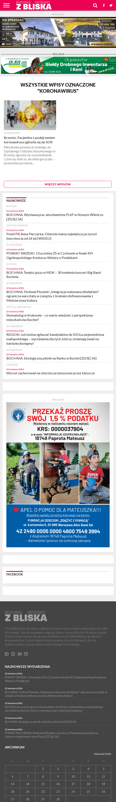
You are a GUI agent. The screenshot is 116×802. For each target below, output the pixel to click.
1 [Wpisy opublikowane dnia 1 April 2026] (43, 769)
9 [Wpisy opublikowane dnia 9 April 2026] (58, 776)
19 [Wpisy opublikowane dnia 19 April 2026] (103, 784)
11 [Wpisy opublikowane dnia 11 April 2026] (88, 776)
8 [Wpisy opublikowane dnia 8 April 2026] (43, 776)
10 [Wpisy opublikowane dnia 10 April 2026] (73, 776)
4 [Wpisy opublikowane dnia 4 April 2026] (88, 769)
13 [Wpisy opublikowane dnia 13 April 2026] (12, 784)
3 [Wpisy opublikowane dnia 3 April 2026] (73, 769)
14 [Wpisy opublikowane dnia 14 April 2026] (27, 784)
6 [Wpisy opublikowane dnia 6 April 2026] (12, 776)
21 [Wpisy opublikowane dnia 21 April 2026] (27, 791)
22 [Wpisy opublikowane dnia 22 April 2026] (43, 791)
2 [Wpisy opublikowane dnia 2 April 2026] (58, 769)
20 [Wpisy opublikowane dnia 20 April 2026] (12, 791)
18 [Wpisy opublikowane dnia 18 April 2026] (88, 784)
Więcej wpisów (58, 184)
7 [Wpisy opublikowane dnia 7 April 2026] (27, 776)
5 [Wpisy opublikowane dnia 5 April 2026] (103, 769)
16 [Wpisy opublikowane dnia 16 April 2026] (58, 784)
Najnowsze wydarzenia (27, 666)
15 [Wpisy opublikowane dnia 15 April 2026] (43, 784)
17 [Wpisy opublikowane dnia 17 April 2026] (73, 784)
